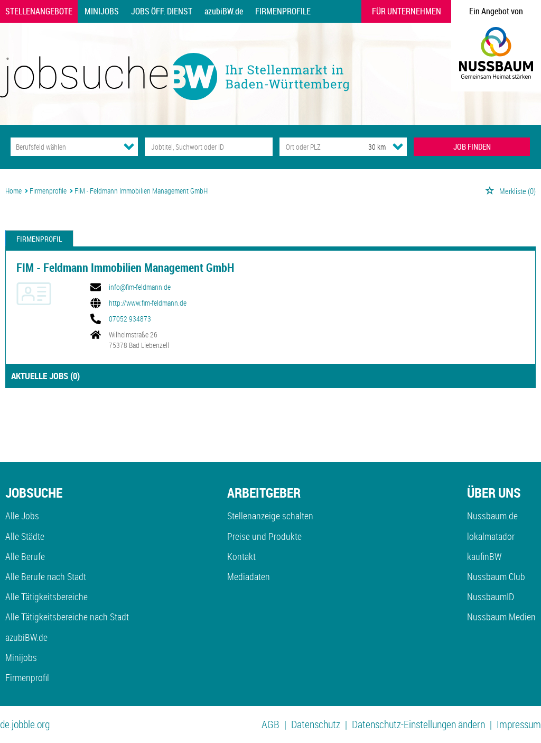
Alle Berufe (25, 556)
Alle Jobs (22, 515)
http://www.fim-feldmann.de (147, 303)
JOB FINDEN (472, 146)
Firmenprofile (283, 11)
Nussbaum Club (496, 576)
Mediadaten (248, 576)
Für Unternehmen (406, 11)
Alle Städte (24, 536)
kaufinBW (484, 556)
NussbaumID (490, 596)
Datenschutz (315, 724)
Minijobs (102, 11)
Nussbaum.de (492, 515)
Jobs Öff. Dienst (161, 11)
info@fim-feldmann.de (140, 287)
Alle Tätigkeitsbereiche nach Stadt (67, 616)
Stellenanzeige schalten (270, 515)
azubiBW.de (223, 11)
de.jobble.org (25, 724)
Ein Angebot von (496, 11)
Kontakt (241, 556)
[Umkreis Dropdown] (398, 146)
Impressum (519, 724)
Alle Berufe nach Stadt (45, 576)
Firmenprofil (39, 239)
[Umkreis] (367, 146)
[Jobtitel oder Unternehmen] (208, 146)
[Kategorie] (64, 146)
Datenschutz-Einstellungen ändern (418, 724)
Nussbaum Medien (501, 616)
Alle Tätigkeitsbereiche (46, 596)
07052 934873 (130, 319)
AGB (270, 724)
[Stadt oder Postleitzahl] (314, 146)
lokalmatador (491, 536)
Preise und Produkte (264, 536)
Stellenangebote (38, 11)
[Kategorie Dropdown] (129, 146)
